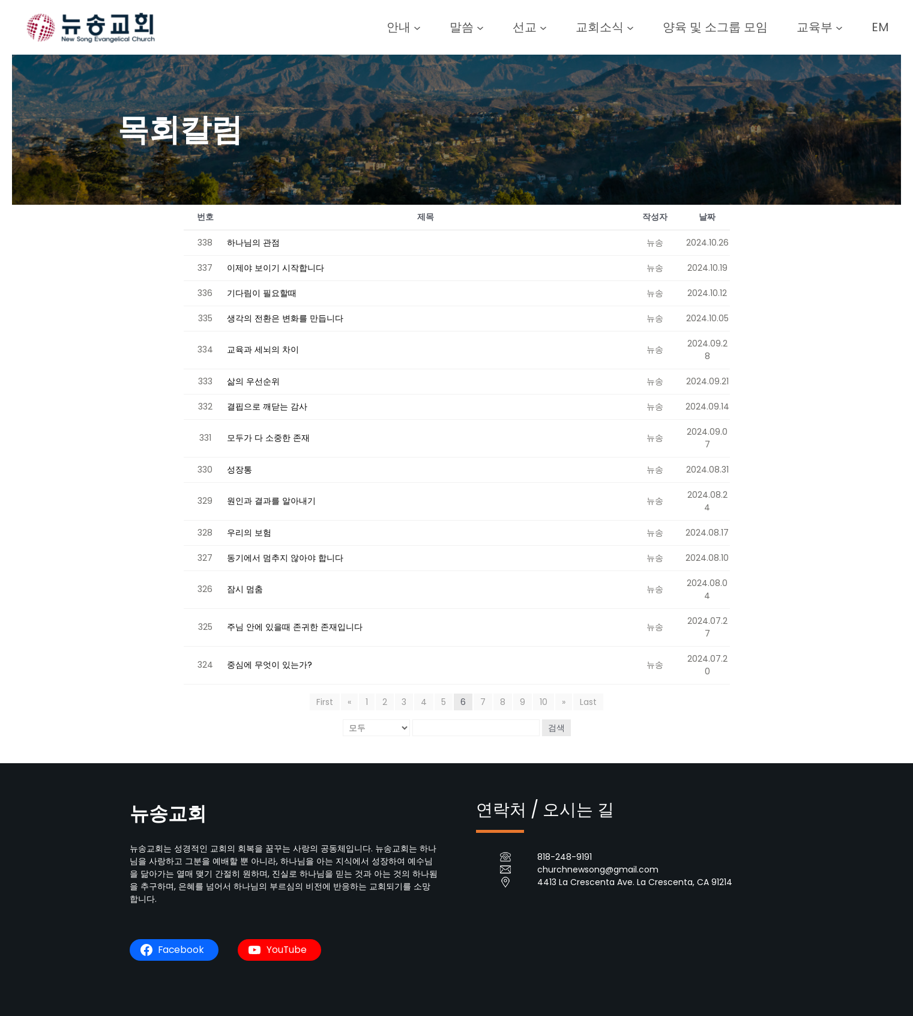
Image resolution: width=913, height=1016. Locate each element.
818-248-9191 (564, 857)
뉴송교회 (168, 813)
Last (588, 702)
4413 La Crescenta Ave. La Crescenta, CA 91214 (634, 882)
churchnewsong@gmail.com (597, 869)
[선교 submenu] (543, 27)
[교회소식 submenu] (630, 27)
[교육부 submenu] (839, 27)
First (324, 702)
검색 (556, 728)
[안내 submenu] (417, 27)
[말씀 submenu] (480, 27)
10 (543, 702)
